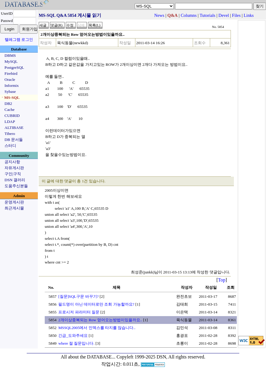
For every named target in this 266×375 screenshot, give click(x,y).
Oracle (10, 79)
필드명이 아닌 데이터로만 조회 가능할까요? (96, 304)
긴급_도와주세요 (73, 335)
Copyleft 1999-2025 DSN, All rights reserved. (160, 356)
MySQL (11, 61)
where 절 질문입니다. (76, 343)
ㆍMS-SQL (10, 97)
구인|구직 (13, 174)
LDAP (10, 121)
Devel (224, 15)
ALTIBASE (14, 127)
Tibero (10, 133)
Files (236, 15)
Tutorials (207, 15)
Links (249, 15)
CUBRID (12, 115)
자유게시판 (14, 168)
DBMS (10, 55)
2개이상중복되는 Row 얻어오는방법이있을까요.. (100, 320)
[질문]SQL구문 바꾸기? (78, 296)
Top (221, 279)
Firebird (11, 73)
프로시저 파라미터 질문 (78, 312)
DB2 (8, 103)
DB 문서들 (14, 139)
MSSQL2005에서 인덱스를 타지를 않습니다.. (96, 327)
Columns (189, 15)
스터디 (10, 145)
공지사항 (12, 162)
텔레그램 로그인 (19, 39)
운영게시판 (14, 202)
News (159, 15)
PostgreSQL (14, 67)
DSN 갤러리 (15, 180)
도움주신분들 (16, 186)
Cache (9, 109)
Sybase (10, 91)
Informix (12, 85)
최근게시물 (14, 208)
